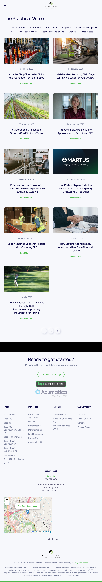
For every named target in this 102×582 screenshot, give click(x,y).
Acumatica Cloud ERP (27, 31)
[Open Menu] (5, 5)
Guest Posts (51, 27)
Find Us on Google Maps (27, 506)
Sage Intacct (35, 27)
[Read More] (26, 63)
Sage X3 (72, 31)
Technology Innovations (53, 31)
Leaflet (35, 532)
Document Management (87, 27)
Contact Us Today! (51, 374)
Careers (81, 422)
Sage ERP (66, 27)
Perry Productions (81, 562)
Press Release (87, 31)
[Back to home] (51, 5)
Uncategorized (18, 27)
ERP (10, 31)
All (5, 27)
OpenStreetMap (46, 532)
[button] (27, 512)
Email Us (51, 476)
